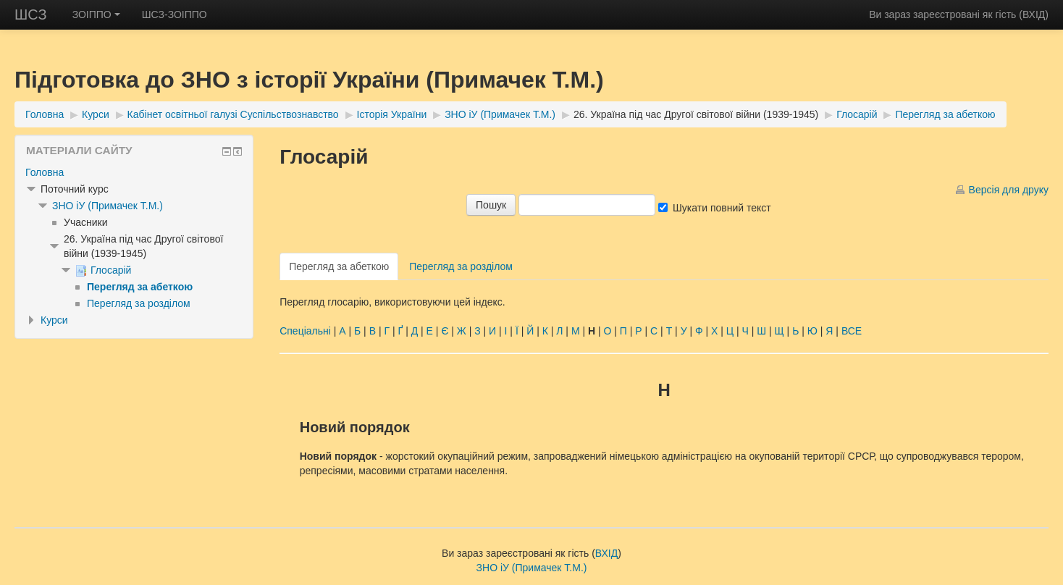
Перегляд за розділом (461, 266)
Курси (95, 114)
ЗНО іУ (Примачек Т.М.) (500, 114)
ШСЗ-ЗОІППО (174, 14)
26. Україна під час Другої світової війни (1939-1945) (695, 114)
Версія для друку (1009, 189)
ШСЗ (30, 14)
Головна (44, 114)
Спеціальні (305, 331)
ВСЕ (851, 331)
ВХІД (1033, 14)
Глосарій (856, 114)
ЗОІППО (96, 14)
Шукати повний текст (722, 208)
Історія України (392, 114)
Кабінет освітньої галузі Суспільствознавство (233, 114)
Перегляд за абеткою (945, 114)
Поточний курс (75, 189)
